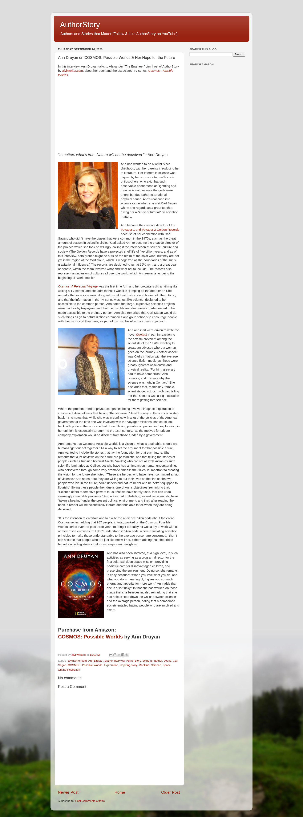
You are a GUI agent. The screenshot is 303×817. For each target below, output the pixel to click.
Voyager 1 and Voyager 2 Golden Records (150, 229)
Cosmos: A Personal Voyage (78, 286)
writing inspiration (69, 669)
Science (156, 665)
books (167, 660)
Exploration (111, 665)
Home (119, 792)
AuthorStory (80, 24)
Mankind (144, 665)
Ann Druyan (95, 660)
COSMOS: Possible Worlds (90, 637)
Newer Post (68, 792)
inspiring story (128, 665)
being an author (152, 660)
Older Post (170, 792)
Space (167, 665)
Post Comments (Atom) (90, 800)
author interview (115, 660)
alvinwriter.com (72, 70)
